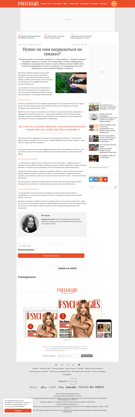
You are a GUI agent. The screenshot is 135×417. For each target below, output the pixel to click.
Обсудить (77, 44)
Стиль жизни (84, 4)
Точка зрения (57, 4)
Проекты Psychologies (99, 371)
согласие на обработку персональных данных (65, 346)
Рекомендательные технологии (81, 371)
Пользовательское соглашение (38, 371)
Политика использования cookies (60, 371)
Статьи (49, 4)
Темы (65, 4)
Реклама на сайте (45, 368)
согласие (7, 406)
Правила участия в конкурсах (94, 368)
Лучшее (43, 4)
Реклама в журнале (58, 368)
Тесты (114, 4)
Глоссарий (103, 4)
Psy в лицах (94, 4)
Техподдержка (66, 374)
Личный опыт (74, 4)
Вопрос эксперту (70, 368)
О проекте (35, 368)
